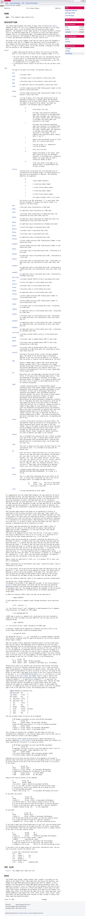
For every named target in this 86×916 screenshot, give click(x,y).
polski (67, 39)
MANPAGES (7, 0)
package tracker (70, 13)
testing (67, 29)
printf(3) (9, 584)
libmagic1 (13, 5)
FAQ (23, 3)
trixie (66, 27)
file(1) (54, 26)
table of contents (71, 20)
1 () (68, 48)
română (67, 41)
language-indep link (71, 10)
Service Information (32, 3)
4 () (67, 51)
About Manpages (15, 3)
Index (6, 3)
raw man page (69, 15)
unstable (8, 5)
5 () (68, 53)
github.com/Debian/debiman (21, 913)
